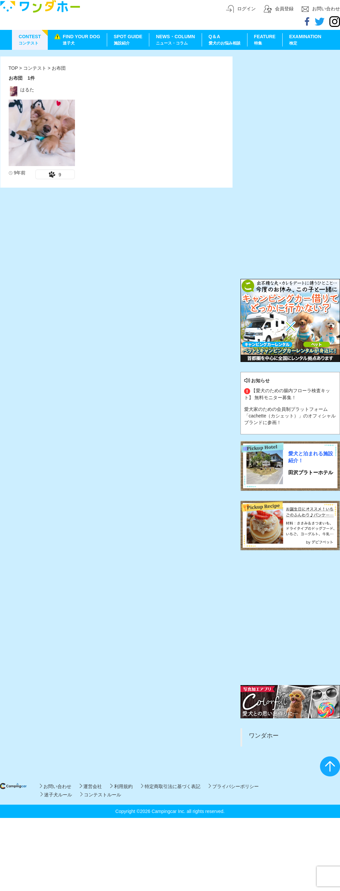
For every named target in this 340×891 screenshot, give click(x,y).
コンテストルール (100, 794)
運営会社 (91, 786)
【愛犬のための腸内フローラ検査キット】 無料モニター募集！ (287, 394)
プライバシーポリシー (234, 786)
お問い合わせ (55, 786)
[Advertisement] (62, 118)
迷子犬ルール (56, 794)
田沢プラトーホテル (310, 472)
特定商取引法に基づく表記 (170, 786)
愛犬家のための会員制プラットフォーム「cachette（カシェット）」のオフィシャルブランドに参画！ (290, 415)
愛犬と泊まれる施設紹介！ (310, 457)
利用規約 (121, 786)
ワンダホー (264, 735)
